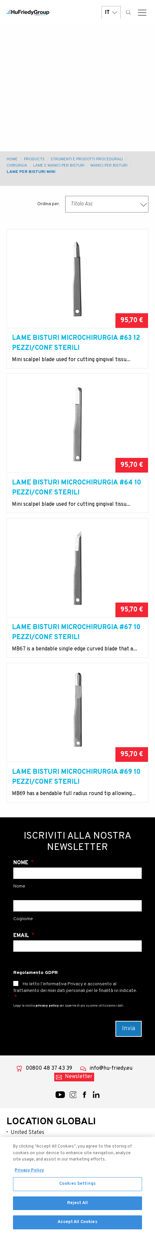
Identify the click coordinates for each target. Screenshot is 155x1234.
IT (111, 12)
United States (27, 1132)
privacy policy (47, 1006)
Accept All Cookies (77, 1224)
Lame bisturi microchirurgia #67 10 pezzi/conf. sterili (76, 632)
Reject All (77, 1205)
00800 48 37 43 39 (49, 1068)
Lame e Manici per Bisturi (58, 165)
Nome (21, 863)
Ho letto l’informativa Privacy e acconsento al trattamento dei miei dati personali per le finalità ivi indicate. (75, 987)
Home (12, 159)
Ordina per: (48, 204)
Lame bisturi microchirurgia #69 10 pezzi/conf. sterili (76, 777)
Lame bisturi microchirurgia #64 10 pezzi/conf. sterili (76, 488)
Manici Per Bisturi (108, 165)
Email (21, 936)
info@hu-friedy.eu (110, 1068)
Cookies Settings (77, 1186)
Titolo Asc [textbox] (82, 204)
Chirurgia (17, 165)
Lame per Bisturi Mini (31, 172)
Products (34, 159)
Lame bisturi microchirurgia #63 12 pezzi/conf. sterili (76, 343)
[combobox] (106, 204)
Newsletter (78, 1076)
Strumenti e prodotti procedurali (87, 159)
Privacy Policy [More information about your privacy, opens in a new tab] (29, 1172)
